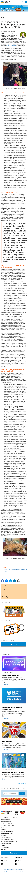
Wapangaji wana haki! (6, 843)
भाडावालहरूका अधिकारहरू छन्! (7, 839)
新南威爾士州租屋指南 (6, 821)
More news (20, 784)
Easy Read (3, 849)
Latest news (5, 586)
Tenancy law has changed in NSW (11, 675)
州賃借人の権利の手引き (6, 837)
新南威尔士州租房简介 (6, 819)
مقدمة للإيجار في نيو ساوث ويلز (8, 823)
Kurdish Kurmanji (5, 847)
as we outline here (11, 45)
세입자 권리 (3, 829)
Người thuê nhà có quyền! (7, 833)
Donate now (13, 644)
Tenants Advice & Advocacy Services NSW (12, 869)
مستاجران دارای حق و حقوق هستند (8, 825)
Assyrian (3, 845)
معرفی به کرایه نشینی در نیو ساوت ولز (9, 827)
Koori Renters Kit (7, 741)
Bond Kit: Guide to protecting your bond (13, 772)
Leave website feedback (14, 873)
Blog (3, 589)
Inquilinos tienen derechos (7, 831)
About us (12, 871)
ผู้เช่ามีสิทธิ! (3, 835)
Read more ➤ (5, 684)
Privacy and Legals (19, 871)
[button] (14, 801)
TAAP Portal (6, 871)
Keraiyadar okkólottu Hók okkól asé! (9, 841)
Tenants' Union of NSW (19, 868)
